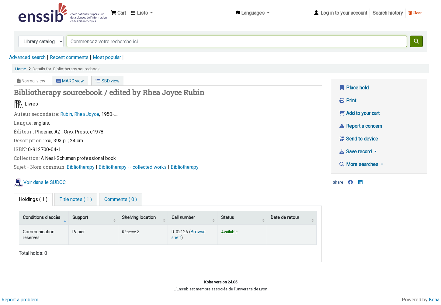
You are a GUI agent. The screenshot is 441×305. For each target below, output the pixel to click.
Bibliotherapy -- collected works (133, 167)
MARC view (70, 80)
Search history (388, 13)
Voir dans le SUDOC (44, 182)
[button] (118, 13)
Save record (356, 151)
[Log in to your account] (340, 13)
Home (20, 68)
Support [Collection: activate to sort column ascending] (80, 217)
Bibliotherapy (81, 167)
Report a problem (20, 300)
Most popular (107, 57)
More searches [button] (359, 164)
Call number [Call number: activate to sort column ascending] (183, 217)
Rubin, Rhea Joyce (79, 114)
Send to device (358, 139)
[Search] (416, 41)
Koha (434, 300)
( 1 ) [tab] (33, 199)
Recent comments (69, 57)
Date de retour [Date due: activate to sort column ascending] (285, 217)
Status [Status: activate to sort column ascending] (227, 217)
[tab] (75, 199)
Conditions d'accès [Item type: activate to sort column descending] (41, 217)
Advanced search (27, 57)
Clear (415, 13)
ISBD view (107, 80)
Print (347, 100)
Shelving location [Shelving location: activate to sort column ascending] (139, 217)
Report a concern (360, 126)
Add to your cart (359, 113)
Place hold (354, 88)
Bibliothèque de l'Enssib (32, 8)
